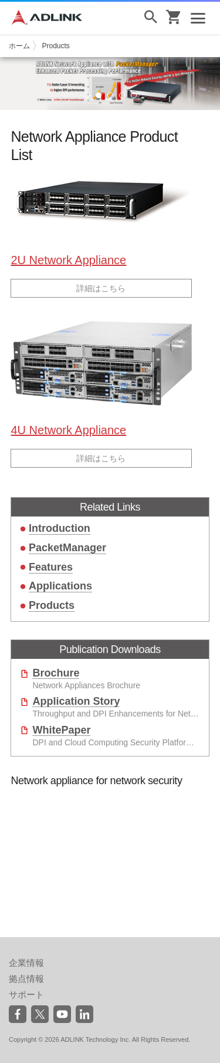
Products (55, 46)
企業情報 (26, 963)
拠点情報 (26, 979)
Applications (60, 586)
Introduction (59, 528)
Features (51, 567)
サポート (26, 994)
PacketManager (67, 548)
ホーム (19, 46)
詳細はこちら (101, 288)
